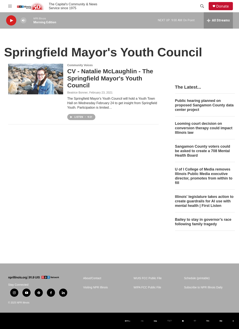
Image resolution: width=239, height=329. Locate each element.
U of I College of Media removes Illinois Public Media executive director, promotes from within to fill (203, 176)
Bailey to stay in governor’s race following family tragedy (203, 221)
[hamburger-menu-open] (10, 6)
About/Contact (92, 278)
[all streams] (218, 20)
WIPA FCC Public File (147, 287)
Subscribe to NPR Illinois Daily (203, 287)
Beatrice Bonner (77, 92)
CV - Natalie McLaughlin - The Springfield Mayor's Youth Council (110, 78)
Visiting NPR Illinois (95, 287)
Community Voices (80, 65)
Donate (222, 6)
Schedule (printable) (196, 278)
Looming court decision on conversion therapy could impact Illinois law (203, 128)
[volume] (23, 20)
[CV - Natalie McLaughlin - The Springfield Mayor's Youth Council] (35, 79)
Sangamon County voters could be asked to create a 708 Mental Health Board (202, 150)
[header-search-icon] (202, 6)
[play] (11, 20)
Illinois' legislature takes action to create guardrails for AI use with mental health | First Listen (204, 201)
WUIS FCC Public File (148, 278)
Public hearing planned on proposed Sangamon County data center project (204, 105)
